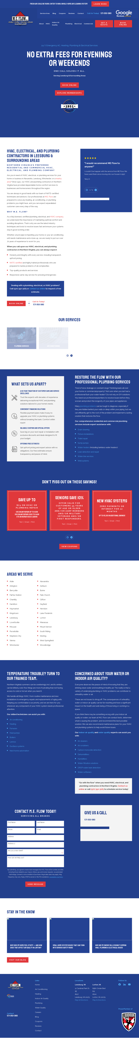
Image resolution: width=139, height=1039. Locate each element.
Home (37, 985)
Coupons (62, 13)
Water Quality (40, 1008)
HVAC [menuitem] (48, 24)
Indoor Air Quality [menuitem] (55, 24)
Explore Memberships (69, 93)
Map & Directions (81, 1000)
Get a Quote (104, 24)
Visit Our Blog (17, 960)
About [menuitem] (41, 24)
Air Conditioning (41, 989)
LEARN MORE (100, 4)
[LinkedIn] (124, 984)
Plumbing (38, 1003)
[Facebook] (119, 984)
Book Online (123, 24)
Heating (38, 994)
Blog (54, 13)
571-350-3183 (106, 13)
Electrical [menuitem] (78, 24)
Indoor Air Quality (41, 998)
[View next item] (71, 355)
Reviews (72, 13)
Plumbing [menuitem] (68, 24)
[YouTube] (129, 984)
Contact (81, 13)
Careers (38, 1012)
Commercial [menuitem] (88, 24)
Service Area (45, 13)
